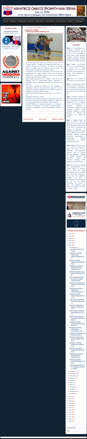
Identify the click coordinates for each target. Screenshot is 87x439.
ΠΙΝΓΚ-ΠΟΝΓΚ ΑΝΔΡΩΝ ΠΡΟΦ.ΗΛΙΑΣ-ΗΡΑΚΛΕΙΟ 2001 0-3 (77, 318)
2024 (69, 238)
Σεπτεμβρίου (73, 375)
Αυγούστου (73, 378)
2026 (69, 234)
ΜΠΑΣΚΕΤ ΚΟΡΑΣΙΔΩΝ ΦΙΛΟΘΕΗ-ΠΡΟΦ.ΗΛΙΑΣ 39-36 (77, 350)
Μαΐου (72, 384)
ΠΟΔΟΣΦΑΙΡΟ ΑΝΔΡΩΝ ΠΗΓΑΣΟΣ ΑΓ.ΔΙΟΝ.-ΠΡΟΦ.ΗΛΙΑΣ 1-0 (76, 267)
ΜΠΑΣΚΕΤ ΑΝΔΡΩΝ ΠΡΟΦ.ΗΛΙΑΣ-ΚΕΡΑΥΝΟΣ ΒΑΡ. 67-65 (77, 323)
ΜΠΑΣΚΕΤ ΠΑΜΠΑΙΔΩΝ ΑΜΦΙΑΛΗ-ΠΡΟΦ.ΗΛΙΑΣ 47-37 (77, 307)
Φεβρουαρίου (73, 391)
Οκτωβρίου (73, 373)
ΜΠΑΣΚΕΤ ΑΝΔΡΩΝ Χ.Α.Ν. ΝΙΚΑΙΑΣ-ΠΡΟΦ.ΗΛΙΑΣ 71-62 (78, 273)
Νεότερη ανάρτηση (28, 119)
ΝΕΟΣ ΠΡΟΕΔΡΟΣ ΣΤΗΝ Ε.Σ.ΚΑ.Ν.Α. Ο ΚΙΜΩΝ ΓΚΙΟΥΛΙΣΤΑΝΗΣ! (76, 279)
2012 (69, 414)
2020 (69, 396)
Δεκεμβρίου (73, 247)
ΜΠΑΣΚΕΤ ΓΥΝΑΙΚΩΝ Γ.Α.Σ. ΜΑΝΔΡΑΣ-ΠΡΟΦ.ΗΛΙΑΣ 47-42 (77, 284)
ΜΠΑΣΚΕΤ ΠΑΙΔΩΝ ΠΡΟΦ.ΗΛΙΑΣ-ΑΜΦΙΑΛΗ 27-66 (77, 295)
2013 (69, 412)
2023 (69, 240)
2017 (69, 403)
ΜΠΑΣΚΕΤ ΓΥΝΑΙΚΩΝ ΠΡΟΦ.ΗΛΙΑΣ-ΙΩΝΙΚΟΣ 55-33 (77, 344)
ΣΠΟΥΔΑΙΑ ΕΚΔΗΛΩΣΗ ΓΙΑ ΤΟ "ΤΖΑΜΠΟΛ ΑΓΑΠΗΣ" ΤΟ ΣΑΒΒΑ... (77, 366)
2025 (69, 236)
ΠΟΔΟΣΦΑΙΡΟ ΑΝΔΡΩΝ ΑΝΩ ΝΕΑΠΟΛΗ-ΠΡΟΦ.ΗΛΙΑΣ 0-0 (76, 355)
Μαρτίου (72, 389)
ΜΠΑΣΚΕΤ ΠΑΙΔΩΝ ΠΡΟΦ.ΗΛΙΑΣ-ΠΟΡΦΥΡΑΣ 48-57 (77, 262)
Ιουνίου (72, 382)
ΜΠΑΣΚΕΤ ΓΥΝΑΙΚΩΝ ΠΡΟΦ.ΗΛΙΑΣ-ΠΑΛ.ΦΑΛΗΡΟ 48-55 (76, 329)
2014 (69, 410)
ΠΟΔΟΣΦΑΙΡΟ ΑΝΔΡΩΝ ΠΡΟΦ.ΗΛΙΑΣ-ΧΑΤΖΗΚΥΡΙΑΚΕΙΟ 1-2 (76, 290)
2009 (69, 421)
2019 (69, 398)
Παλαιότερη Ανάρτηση (58, 119)
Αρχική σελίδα (42, 119)
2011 (69, 416)
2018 (69, 401)
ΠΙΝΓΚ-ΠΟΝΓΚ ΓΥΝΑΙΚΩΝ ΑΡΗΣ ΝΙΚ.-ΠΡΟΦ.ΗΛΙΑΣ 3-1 (77, 301)
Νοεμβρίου (73, 371)
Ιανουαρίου (73, 393)
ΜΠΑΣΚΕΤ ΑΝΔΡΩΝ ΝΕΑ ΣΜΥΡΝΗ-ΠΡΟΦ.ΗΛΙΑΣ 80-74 (77, 338)
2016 (69, 405)
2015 (69, 407)
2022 (69, 243)
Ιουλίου (72, 380)
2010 (69, 419)
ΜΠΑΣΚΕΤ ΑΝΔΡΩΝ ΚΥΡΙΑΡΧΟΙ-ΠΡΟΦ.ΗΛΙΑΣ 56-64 (77, 361)
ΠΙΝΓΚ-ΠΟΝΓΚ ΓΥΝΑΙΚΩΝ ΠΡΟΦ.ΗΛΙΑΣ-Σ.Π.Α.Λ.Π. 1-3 (77, 312)
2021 (69, 245)
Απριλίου (72, 387)
